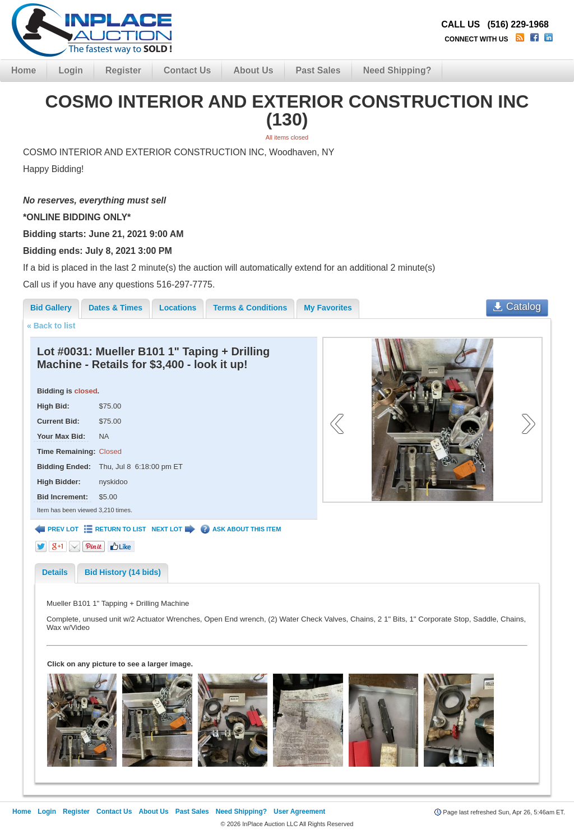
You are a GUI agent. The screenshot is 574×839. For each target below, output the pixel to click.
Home (23, 70)
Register (123, 70)
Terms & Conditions (250, 307)
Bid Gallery (51, 307)
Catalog (517, 306)
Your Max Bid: (61, 436)
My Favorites (328, 307)
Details (55, 572)
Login (70, 70)
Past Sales (318, 70)
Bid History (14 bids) (123, 572)
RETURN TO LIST (115, 529)
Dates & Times (115, 307)
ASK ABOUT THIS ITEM (241, 529)
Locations (177, 307)
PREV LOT (56, 529)
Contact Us (187, 70)
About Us (253, 70)
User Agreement (299, 811)
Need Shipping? (397, 70)
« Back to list (51, 325)
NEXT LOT (173, 529)
